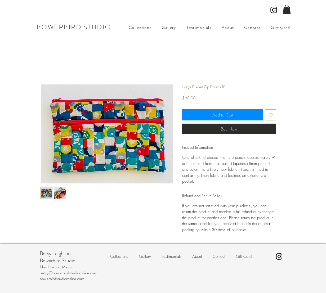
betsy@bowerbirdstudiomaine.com (68, 273)
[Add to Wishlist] (270, 114)
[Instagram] (273, 10)
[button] (287, 9)
